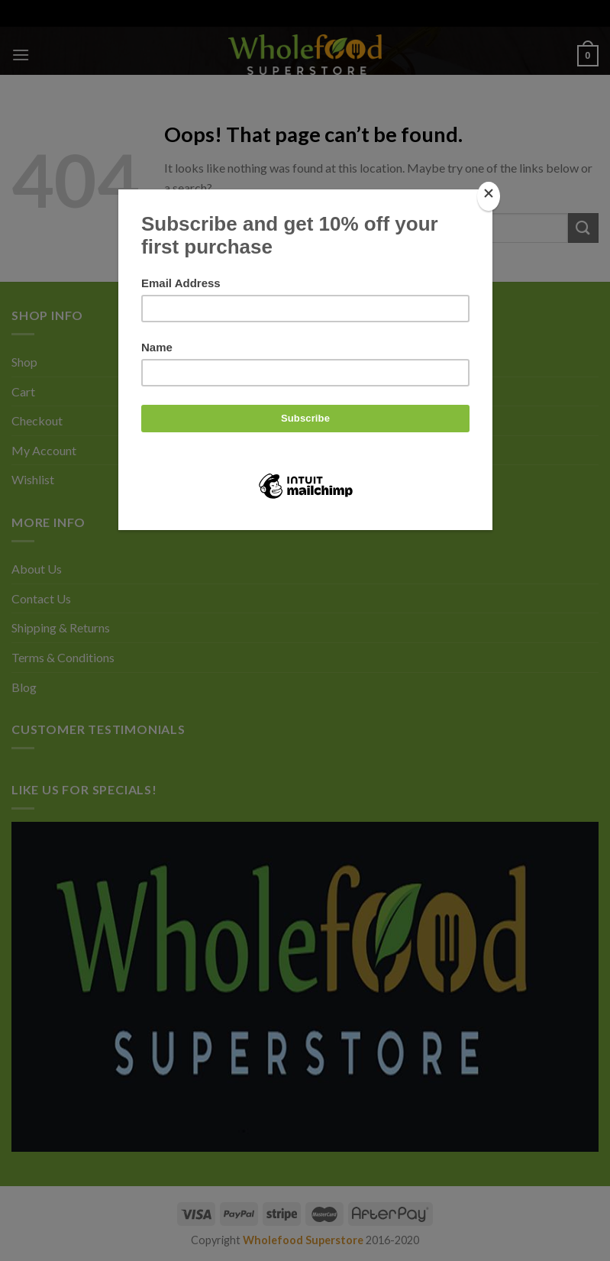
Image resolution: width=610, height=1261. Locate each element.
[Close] (488, 197)
